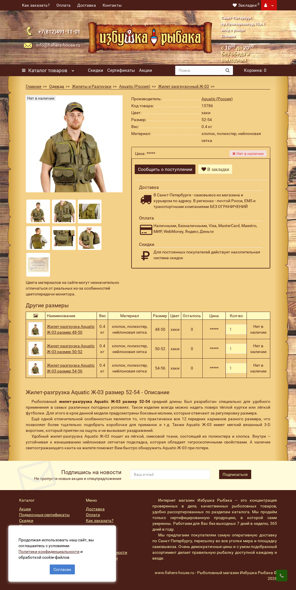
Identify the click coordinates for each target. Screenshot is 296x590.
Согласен (62, 569)
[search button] (228, 70)
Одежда (56, 86)
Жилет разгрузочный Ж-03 (183, 86)
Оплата (63, 5)
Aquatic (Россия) (134, 86)
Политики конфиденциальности (49, 551)
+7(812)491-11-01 (59, 32)
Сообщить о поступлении (165, 169)
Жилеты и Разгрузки (91, 86)
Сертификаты (121, 70)
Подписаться (235, 474)
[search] (199, 70)
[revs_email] (170, 474)
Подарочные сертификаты (44, 514)
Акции (145, 70)
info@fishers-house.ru (58, 45)
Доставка (86, 5)
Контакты (112, 5)
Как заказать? (36, 5)
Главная (33, 86)
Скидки (95, 70)
